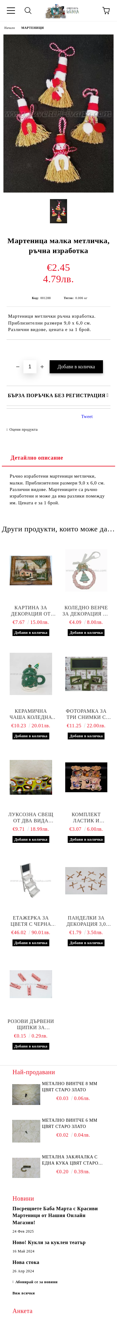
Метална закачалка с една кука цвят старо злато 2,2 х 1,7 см (70, 1160)
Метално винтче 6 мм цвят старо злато (69, 1123)
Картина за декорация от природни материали (31, 611)
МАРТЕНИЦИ (32, 28)
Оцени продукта (23, 429)
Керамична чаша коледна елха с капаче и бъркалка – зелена (30, 714)
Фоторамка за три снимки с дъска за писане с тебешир (86, 714)
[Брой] (30, 366)
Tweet (87, 416)
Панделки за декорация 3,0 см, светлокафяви (86, 921)
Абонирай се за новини (36, 1282)
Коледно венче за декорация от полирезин (86, 611)
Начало (9, 28)
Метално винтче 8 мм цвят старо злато (69, 1086)
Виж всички (23, 1293)
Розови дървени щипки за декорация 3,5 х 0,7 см (30, 1025)
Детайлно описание (37, 458)
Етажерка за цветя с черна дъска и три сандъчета (31, 921)
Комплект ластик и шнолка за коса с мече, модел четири (86, 818)
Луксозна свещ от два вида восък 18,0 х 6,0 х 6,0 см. (31, 818)
